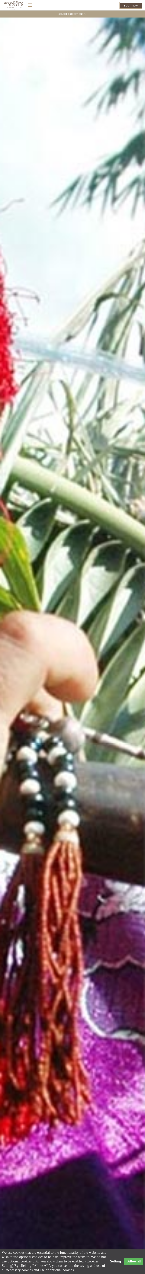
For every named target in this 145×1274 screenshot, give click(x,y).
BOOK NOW (131, 5)
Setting (115, 1261)
